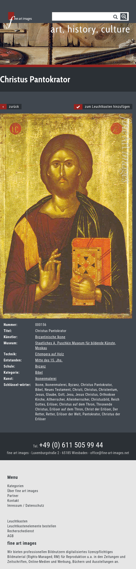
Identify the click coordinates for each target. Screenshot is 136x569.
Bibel (39, 372)
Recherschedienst (20, 531)
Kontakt (13, 501)
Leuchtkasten (17, 521)
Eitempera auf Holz (49, 354)
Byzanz (40, 366)
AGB (10, 536)
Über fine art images (22, 491)
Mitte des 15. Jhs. (49, 360)
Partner (13, 496)
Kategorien (15, 486)
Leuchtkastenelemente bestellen (31, 526)
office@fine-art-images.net (109, 453)
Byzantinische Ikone (50, 337)
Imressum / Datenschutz (25, 505)
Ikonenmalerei (46, 379)
